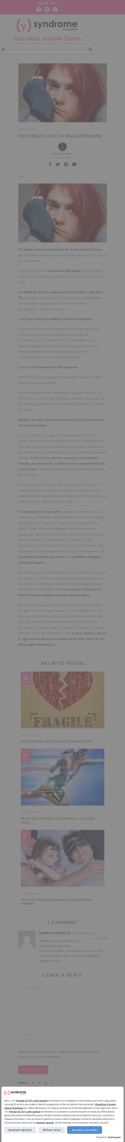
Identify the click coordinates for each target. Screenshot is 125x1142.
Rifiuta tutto (52, 1130)
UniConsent (114, 1137)
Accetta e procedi (84, 1130)
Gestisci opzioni (45, 1122)
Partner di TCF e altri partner (32, 1100)
